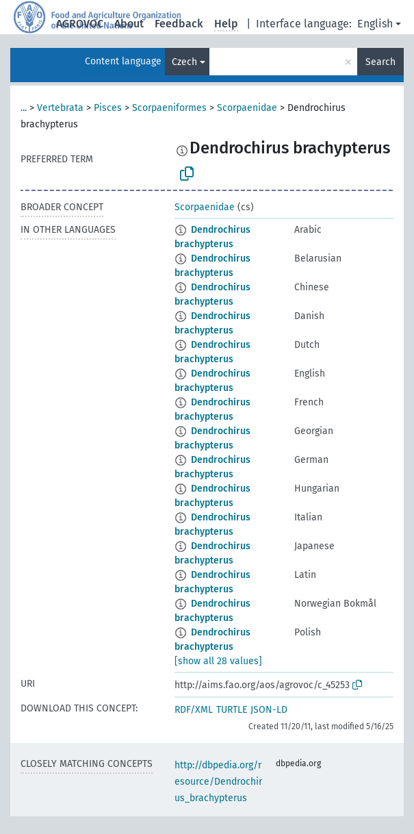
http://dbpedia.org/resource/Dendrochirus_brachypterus (218, 781)
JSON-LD (268, 710)
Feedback (179, 23)
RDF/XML (193, 710)
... (24, 108)
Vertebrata (60, 108)
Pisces (108, 108)
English (375, 23)
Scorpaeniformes (169, 108)
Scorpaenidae (247, 108)
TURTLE (231, 710)
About (129, 23)
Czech (184, 62)
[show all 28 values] (218, 661)
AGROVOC (79, 23)
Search (380, 62)
